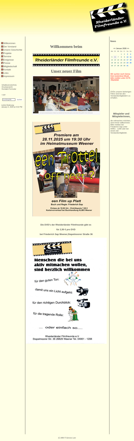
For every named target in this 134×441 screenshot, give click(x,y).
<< (114, 48)
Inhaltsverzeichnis (9, 85)
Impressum (8, 76)
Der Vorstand (9, 46)
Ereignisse (8, 60)
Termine (7, 56)
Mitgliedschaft (10, 66)
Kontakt (7, 69)
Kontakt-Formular (9, 89)
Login (4, 95)
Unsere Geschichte (12, 50)
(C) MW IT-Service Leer (67, 438)
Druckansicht (7, 87)
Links (5, 73)
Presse (6, 63)
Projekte (7, 53)
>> (128, 48)
